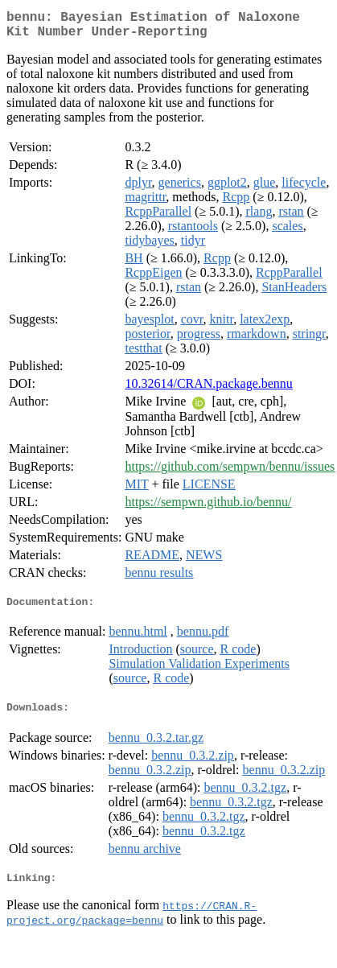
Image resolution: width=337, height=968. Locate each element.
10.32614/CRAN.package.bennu (208, 390)
